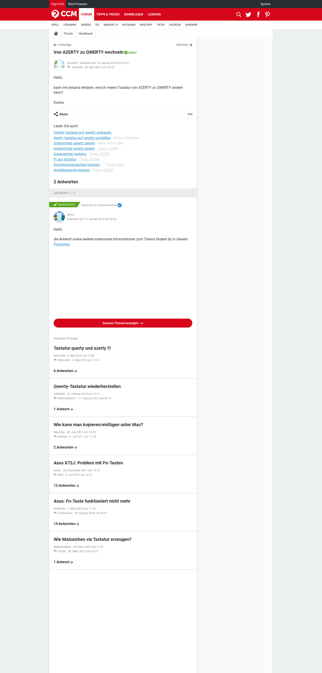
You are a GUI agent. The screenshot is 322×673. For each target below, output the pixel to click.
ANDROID (86, 24)
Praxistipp (62, 244)
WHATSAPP (146, 24)
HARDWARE (191, 24)
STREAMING (70, 24)
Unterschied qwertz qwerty (74, 148)
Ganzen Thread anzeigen (121, 323)
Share (63, 114)
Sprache (266, 4)
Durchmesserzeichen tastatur (77, 165)
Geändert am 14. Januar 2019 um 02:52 (92, 219)
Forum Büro (115, 165)
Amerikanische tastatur (72, 170)
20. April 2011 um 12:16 (99, 67)
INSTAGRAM (129, 24)
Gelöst (132, 52)
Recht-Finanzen (77, 4)
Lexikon (154, 14)
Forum (86, 14)
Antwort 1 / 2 (64, 193)
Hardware (86, 33)
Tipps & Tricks (108, 14)
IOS (97, 24)
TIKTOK (161, 24)
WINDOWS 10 (111, 24)
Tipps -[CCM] (108, 148)
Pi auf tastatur (65, 159)
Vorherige (64, 45)
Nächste (182, 45)
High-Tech (57, 4)
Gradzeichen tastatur (70, 154)
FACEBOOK (175, 24)
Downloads (133, 14)
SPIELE (55, 24)
